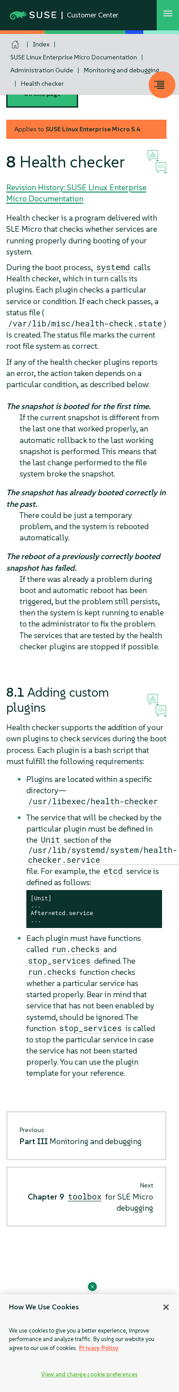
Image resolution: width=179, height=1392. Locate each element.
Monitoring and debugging (121, 70)
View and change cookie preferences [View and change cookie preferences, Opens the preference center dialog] (89, 1374)
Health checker (42, 83)
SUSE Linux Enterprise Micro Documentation (73, 57)
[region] (89, 1343)
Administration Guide (41, 70)
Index (41, 44)
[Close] (166, 1307)
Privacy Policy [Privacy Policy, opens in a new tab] (99, 1348)
